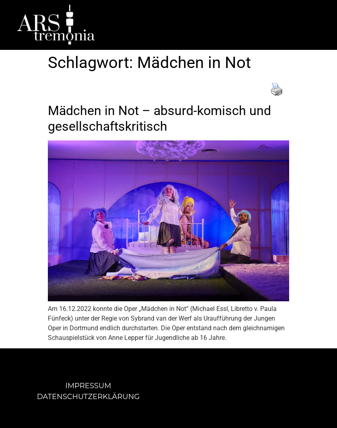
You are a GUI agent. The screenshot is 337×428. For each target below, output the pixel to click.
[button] (230, 24)
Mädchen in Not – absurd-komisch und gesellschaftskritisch (159, 118)
